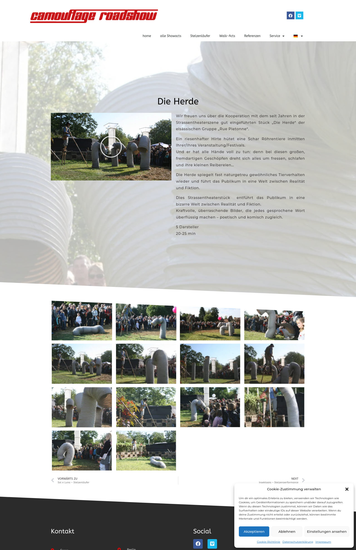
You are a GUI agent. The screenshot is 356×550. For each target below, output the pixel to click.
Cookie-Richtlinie (268, 541)
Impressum (323, 541)
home (147, 36)
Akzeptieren (254, 531)
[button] (347, 489)
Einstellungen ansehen (327, 531)
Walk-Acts (227, 36)
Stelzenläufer (200, 36)
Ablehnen (286, 531)
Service (277, 36)
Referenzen (252, 36)
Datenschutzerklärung (297, 541)
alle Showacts (170, 36)
